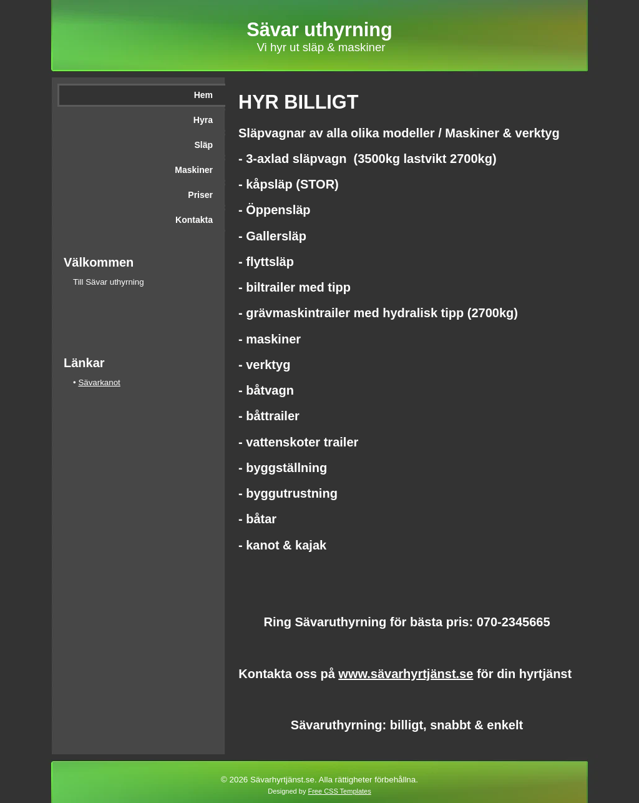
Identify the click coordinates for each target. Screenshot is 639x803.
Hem (203, 95)
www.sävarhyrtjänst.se (405, 674)
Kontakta (194, 220)
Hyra (203, 120)
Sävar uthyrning (319, 29)
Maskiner (194, 170)
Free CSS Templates (339, 791)
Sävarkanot (99, 382)
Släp (203, 145)
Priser (200, 195)
